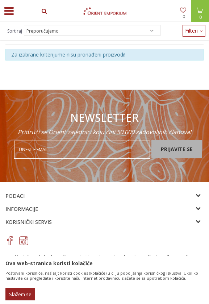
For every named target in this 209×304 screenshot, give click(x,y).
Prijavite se (177, 149)
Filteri (194, 30)
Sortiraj (14, 31)
